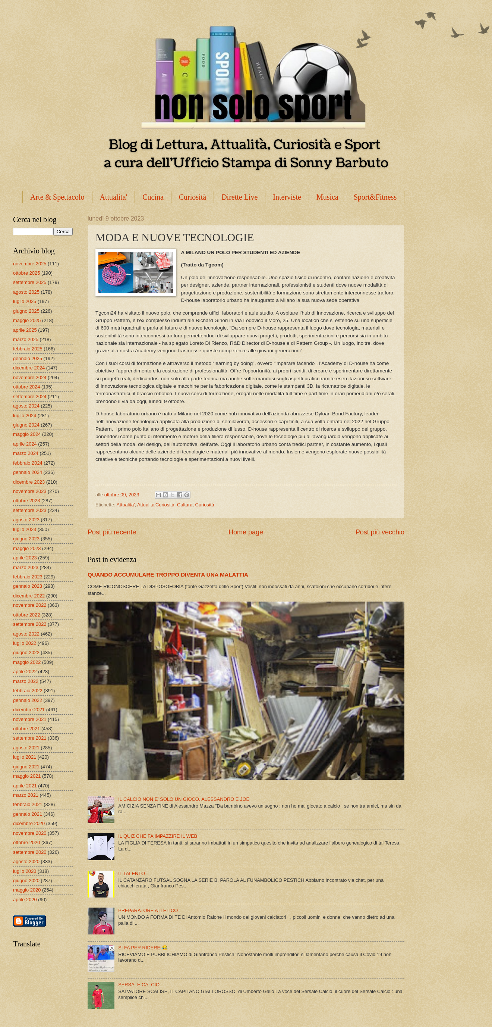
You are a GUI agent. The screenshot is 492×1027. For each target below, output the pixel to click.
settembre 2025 (29, 282)
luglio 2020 (24, 871)
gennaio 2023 (27, 586)
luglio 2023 (24, 529)
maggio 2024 (27, 434)
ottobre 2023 (26, 500)
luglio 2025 (24, 301)
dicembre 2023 (29, 482)
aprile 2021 (25, 786)
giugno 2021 (26, 767)
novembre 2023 (29, 491)
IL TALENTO (131, 873)
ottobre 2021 (26, 728)
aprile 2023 (25, 558)
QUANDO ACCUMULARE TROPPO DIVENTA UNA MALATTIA (168, 574)
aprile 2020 (25, 899)
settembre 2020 (29, 852)
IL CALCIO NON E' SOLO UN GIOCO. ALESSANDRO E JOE (183, 799)
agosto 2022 (26, 634)
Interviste (287, 197)
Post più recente (112, 532)
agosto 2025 (26, 292)
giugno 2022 (26, 652)
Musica (327, 197)
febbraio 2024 (27, 463)
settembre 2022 (29, 624)
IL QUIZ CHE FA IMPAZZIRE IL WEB (157, 836)
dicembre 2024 (29, 368)
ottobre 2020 (26, 842)
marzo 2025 (25, 339)
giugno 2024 (26, 425)
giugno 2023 (26, 538)
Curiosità (192, 197)
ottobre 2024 (26, 387)
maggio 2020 (27, 890)
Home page (245, 532)
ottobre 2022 (26, 615)
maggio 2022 (27, 662)
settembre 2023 (29, 510)
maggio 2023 (27, 548)
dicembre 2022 (29, 596)
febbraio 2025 (27, 349)
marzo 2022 (25, 681)
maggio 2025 (27, 320)
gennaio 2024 (27, 472)
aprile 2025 (25, 330)
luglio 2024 (24, 415)
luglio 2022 (24, 643)
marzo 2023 (25, 567)
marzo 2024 (25, 453)
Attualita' (113, 197)
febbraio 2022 (27, 690)
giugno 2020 (26, 880)
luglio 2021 (24, 757)
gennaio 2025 (27, 358)
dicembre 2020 (29, 823)
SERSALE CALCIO (139, 984)
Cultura (185, 505)
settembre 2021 (29, 738)
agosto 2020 (26, 861)
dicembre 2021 (29, 709)
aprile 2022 (25, 671)
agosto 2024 (26, 406)
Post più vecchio (380, 532)
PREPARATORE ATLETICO (148, 910)
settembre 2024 (29, 396)
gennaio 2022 (27, 700)
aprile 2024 (25, 444)
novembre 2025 (29, 263)
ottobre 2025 (26, 273)
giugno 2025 (26, 311)
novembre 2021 (29, 719)
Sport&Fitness (375, 197)
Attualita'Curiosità (155, 505)
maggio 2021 (27, 776)
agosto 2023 (26, 519)
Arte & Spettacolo (57, 197)
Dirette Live (239, 197)
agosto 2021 (26, 747)
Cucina (153, 197)
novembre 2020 (29, 833)
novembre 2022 (29, 605)
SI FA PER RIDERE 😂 (143, 947)
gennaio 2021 (27, 814)
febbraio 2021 (27, 804)
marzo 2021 (25, 795)
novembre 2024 (29, 377)
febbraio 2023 (27, 577)
